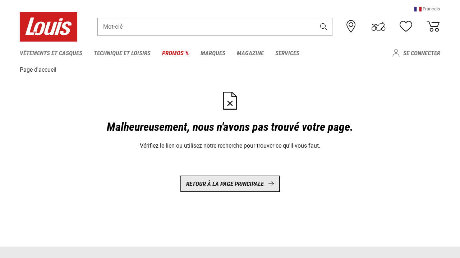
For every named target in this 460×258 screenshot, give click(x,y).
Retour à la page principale (230, 183)
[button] (427, 8)
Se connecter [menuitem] (421, 53)
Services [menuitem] (287, 53)
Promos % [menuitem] (175, 53)
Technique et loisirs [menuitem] (122, 53)
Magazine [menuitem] (250, 53)
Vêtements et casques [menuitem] (51, 53)
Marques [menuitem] (213, 53)
